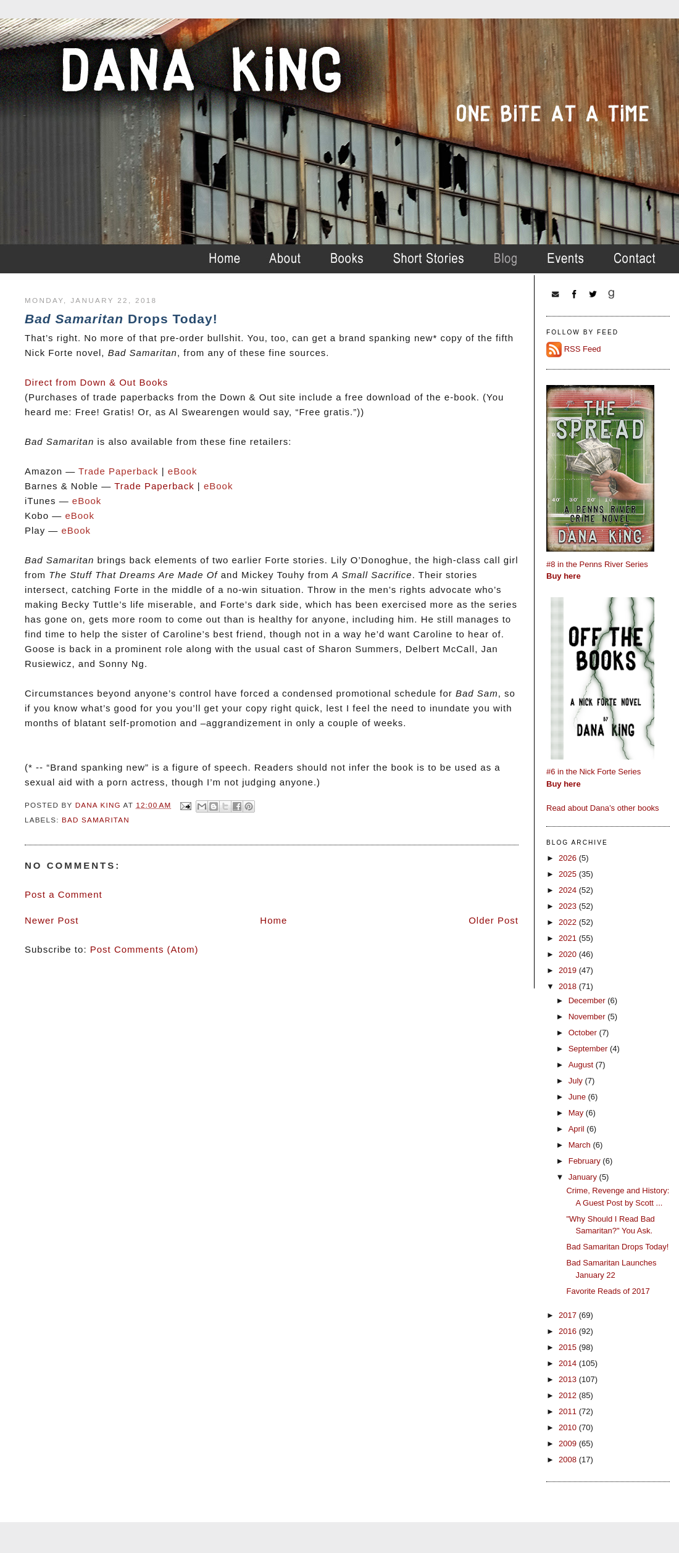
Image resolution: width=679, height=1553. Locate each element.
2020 (569, 954)
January (584, 1177)
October (584, 1032)
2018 (569, 986)
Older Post (494, 920)
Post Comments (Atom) (144, 949)
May (577, 1112)
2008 (569, 1459)
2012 (569, 1395)
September (589, 1048)
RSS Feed (582, 349)
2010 (569, 1427)
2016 (569, 1331)
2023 (569, 906)
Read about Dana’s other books (602, 808)
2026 (569, 858)
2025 (569, 874)
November (588, 1016)
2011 (569, 1411)
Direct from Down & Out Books (96, 382)
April (578, 1128)
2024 (569, 890)
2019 (569, 970)
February (586, 1161)
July (577, 1080)
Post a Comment (63, 894)
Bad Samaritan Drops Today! (617, 1246)
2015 (569, 1347)
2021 (569, 938)
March (581, 1144)
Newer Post (52, 920)
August (582, 1064)
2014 (569, 1363)
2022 (569, 922)
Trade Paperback (154, 486)
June (578, 1096)
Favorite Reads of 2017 (607, 1291)
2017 (569, 1315)
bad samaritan (96, 820)
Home (273, 920)
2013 (569, 1379)
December (588, 1000)
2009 (569, 1443)
